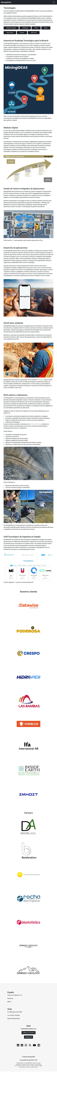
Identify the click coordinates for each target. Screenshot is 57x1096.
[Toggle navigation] (53, 2)
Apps (46, 28)
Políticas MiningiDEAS (28, 1079)
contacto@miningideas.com (28, 1051)
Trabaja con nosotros (28, 1055)
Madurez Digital (11, 28)
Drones (22, 33)
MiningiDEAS (6, 2)
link (15, 581)
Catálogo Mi (28, 1060)
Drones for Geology (35, 423)
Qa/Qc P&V (10, 33)
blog (13, 240)
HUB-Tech (34, 33)
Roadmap (25, 28)
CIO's (36, 28)
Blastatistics (40, 379)
